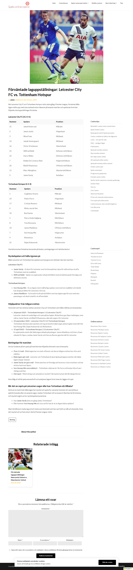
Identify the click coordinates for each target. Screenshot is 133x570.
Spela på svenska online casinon (101, 163)
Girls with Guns (96, 263)
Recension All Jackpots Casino (101, 336)
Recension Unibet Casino (99, 353)
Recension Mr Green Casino (100, 350)
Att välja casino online (98, 157)
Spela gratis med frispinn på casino (102, 133)
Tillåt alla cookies (107, 562)
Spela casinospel (96, 170)
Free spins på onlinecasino (100, 200)
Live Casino (95, 190)
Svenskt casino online (98, 177)
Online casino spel (97, 167)
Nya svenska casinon (98, 153)
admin (12, 100)
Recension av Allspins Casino (101, 367)
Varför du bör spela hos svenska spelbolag (105, 180)
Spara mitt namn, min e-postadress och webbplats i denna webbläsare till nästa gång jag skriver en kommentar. (47, 550)
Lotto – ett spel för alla (99, 140)
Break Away (95, 270)
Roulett (93, 280)
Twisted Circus (96, 260)
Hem (54, 3)
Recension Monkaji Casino (100, 330)
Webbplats (69, 540)
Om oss (93, 187)
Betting (12, 420)
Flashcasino (95, 146)
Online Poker (95, 184)
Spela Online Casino (97, 130)
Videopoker (95, 284)
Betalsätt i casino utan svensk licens (103, 126)
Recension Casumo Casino (100, 346)
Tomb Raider (95, 267)
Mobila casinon (97, 3)
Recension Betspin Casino (99, 343)
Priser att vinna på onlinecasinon (102, 197)
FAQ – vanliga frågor (98, 143)
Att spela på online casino (99, 160)
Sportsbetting (110, 3)
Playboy (93, 273)
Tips (121, 3)
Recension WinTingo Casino (100, 360)
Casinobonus (63, 3)
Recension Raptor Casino (99, 333)
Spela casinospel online (79, 3)
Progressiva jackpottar (99, 173)
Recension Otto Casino (99, 326)
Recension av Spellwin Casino (101, 363)
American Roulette (97, 194)
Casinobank (95, 211)
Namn (20, 540)
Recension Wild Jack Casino (100, 357)
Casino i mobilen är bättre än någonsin (104, 136)
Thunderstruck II (96, 257)
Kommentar (45, 509)
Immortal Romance (97, 253)
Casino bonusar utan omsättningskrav (104, 204)
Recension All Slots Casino (100, 340)
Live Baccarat (95, 207)
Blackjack (94, 277)
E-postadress (45, 540)
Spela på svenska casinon (99, 150)
